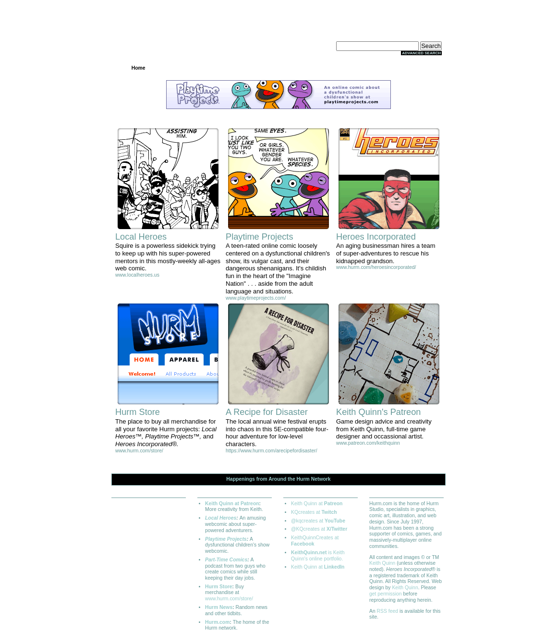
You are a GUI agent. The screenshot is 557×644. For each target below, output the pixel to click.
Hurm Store (218, 586)
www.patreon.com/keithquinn (368, 443)
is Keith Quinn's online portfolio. (317, 555)
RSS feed (387, 611)
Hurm (303, 479)
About (418, 68)
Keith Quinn (382, 563)
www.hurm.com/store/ (139, 450)
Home (138, 68)
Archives (231, 68)
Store (325, 68)
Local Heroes (220, 518)
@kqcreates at (318, 520)
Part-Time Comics (226, 559)
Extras (371, 68)
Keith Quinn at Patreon (232, 503)
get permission (385, 593)
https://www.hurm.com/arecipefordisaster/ (271, 450)
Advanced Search (421, 53)
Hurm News (218, 607)
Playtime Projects (226, 539)
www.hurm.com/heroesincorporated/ (376, 267)
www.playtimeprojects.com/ (256, 298)
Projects (185, 68)
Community (278, 68)
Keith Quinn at (316, 503)
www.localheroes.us (137, 275)
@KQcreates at (319, 529)
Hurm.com (217, 622)
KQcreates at (314, 512)
